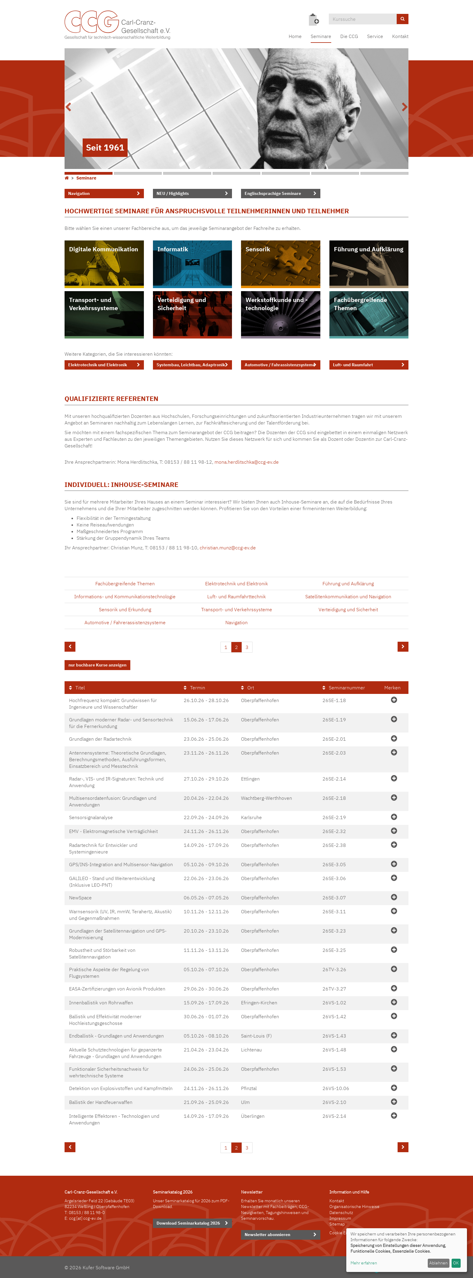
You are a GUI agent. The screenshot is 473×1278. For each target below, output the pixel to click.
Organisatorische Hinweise (354, 1206)
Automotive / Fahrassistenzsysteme (280, 364)
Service (375, 36)
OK (456, 1263)
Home (295, 36)
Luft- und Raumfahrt (353, 364)
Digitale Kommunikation (103, 249)
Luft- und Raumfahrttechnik (236, 596)
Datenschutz (341, 1212)
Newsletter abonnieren (267, 1234)
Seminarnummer (343, 688)
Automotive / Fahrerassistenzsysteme (125, 622)
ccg (72, 1218)
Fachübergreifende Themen (360, 304)
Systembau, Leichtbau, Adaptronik (191, 364)
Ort (247, 688)
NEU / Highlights (173, 193)
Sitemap (337, 1224)
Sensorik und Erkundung (125, 609)
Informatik (172, 249)
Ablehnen (438, 1263)
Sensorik (258, 249)
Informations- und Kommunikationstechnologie (125, 596)
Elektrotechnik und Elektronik (97, 364)
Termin (194, 688)
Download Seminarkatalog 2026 (188, 1223)
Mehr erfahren (364, 1263)
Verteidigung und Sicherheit (181, 304)
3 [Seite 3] (247, 647)
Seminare (321, 36)
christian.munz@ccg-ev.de (228, 548)
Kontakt (400, 36)
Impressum (340, 1218)
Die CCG (349, 36)
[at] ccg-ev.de (88, 1218)
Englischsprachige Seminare (273, 193)
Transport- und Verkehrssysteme (93, 304)
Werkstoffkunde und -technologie (277, 304)
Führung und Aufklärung (368, 249)
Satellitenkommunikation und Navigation (348, 596)
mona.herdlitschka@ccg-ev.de (246, 462)
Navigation (79, 193)
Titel (77, 688)
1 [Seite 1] (225, 647)
